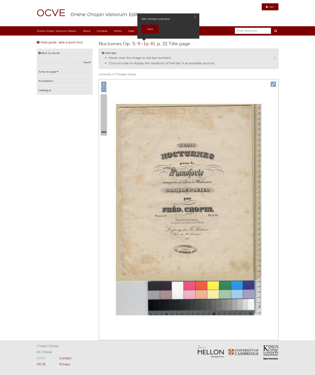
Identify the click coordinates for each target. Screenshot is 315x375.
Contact (65, 358)
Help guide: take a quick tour (60, 42)
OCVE (51, 13)
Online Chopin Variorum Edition (108, 14)
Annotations (45, 80)
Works (118, 30)
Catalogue (44, 90)
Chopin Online (47, 346)
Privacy (64, 364)
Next (87, 62)
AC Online (44, 352)
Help (131, 30)
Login (270, 6)
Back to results (49, 53)
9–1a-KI (146, 43)
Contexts (102, 30)
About (86, 30)
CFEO (41, 358)
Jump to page (48, 71)
